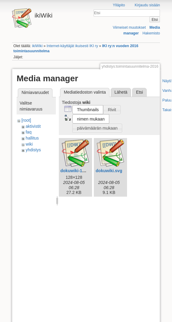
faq (28, 132)
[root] (26, 120)
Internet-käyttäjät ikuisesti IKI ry (72, 46)
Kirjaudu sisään (147, 5)
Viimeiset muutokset (129, 27)
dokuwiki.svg (109, 170)
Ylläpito (119, 5)
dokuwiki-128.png (78, 170)
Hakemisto (151, 33)
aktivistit (33, 126)
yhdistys (33, 149)
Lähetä (120, 92)
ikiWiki (37, 46)
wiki (29, 144)
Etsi (154, 20)
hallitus (32, 138)
